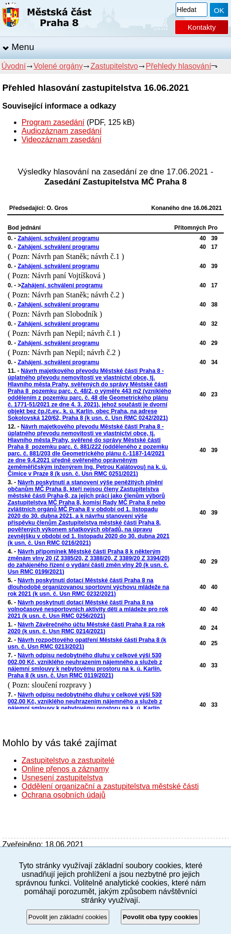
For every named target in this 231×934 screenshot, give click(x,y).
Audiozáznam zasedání (62, 131)
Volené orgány (58, 66)
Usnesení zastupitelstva (62, 778)
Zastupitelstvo (114, 66)
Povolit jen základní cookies (67, 917)
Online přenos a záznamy (65, 769)
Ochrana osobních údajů (63, 795)
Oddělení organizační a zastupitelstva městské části (110, 786)
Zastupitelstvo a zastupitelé (68, 760)
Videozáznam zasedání (62, 139)
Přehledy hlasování (178, 66)
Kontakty (202, 27)
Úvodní (13, 66)
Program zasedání (53, 122)
